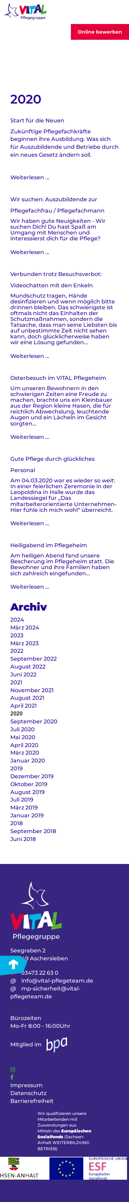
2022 (16, 651)
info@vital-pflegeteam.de (57, 980)
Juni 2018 (23, 839)
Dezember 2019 (32, 776)
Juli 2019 (21, 799)
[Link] (12, 1070)
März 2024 (24, 627)
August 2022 (27, 666)
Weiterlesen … (29, 177)
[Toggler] (115, 12)
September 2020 (33, 721)
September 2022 (33, 659)
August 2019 (27, 792)
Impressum (26, 1085)
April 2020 (24, 745)
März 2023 (24, 643)
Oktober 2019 (28, 784)
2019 (16, 768)
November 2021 (32, 690)
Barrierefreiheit (32, 1101)
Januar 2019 (27, 815)
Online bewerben (100, 32)
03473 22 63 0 (39, 973)
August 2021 (27, 698)
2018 (16, 823)
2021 (16, 682)
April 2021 (23, 705)
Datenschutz (28, 1093)
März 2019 (24, 807)
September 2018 (33, 831)
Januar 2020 (27, 760)
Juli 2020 (22, 729)
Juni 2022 (23, 674)
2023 (16, 635)
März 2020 (24, 752)
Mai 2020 (22, 737)
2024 (17, 619)
